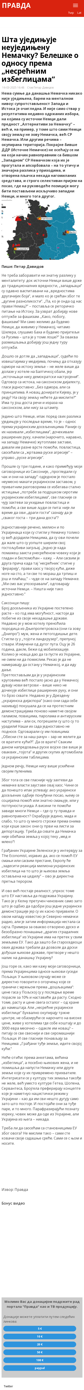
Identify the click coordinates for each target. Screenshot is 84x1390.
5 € (40, 1328)
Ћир (71, 13)
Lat (79, 13)
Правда (16, 5)
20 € (40, 1344)
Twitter (8, 1386)
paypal (40, 1368)
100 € (39, 1360)
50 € (40, 1352)
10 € (40, 1336)
